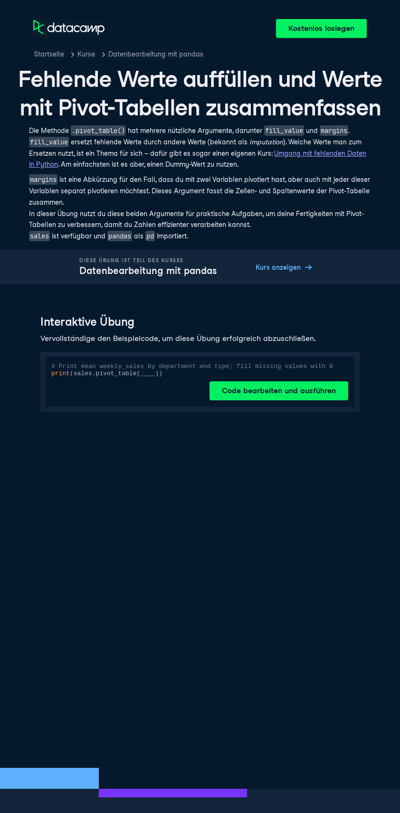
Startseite (49, 54)
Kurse (86, 54)
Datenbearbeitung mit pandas (155, 54)
